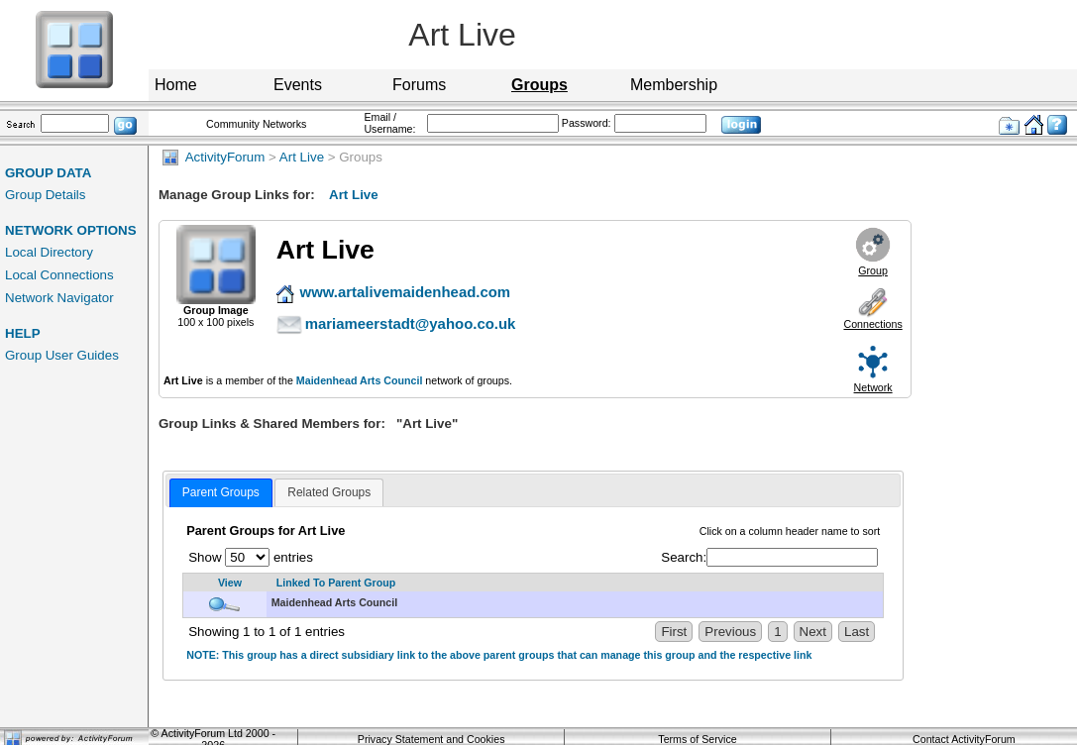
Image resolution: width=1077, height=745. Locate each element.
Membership (673, 84)
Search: (769, 557)
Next (813, 631)
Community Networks (256, 124)
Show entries (250, 557)
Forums (419, 84)
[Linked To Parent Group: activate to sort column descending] (575, 583)
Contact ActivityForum (964, 739)
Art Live (301, 157)
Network (873, 387)
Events (297, 84)
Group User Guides (62, 355)
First (674, 631)
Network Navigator (59, 297)
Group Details (45, 194)
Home (176, 84)
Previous (730, 631)
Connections (872, 324)
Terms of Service (697, 739)
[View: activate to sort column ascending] (225, 583)
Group (873, 270)
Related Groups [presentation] (329, 492)
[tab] (220, 493)
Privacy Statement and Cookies (431, 739)
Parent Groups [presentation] (221, 492)
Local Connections (59, 274)
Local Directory (49, 252)
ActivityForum (213, 157)
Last (856, 631)
